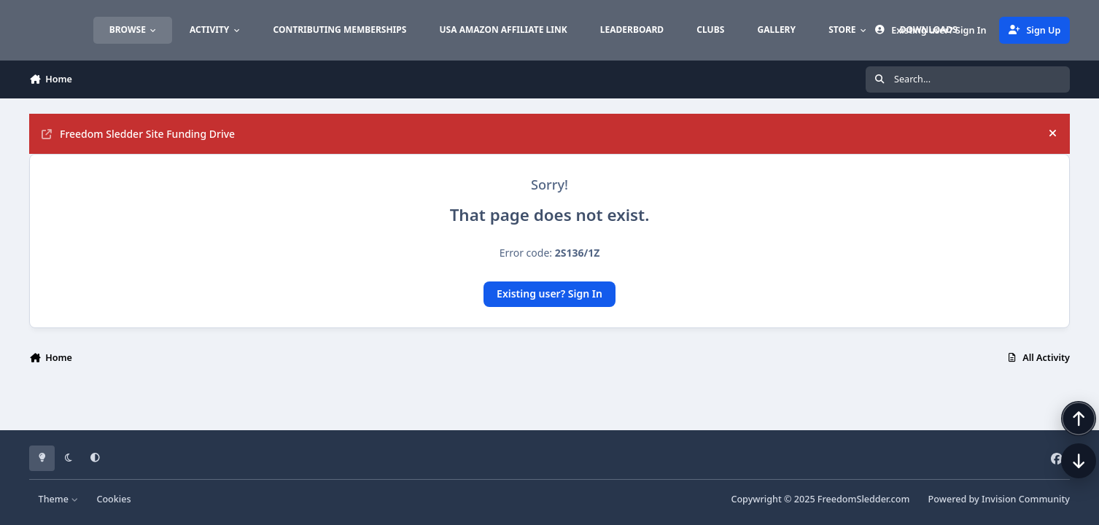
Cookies (113, 499)
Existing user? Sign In (549, 293)
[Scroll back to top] (1063, 447)
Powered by (999, 499)
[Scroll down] (1063, 490)
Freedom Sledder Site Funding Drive (138, 134)
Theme (59, 499)
